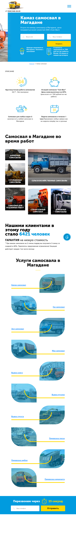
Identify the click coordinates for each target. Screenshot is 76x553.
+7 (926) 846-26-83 (12, 11)
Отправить (59, 44)
